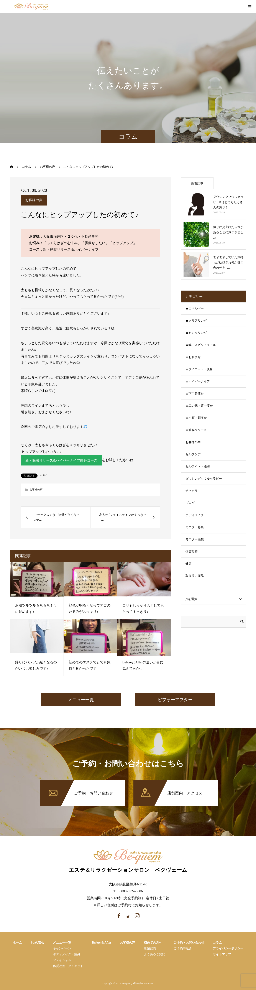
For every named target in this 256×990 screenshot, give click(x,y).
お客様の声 (34, 200)
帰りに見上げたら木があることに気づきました (228, 232)
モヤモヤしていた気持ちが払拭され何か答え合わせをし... (228, 262)
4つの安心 (37, 942)
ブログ (190, 503)
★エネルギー (194, 308)
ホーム (17, 942)
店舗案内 (150, 948)
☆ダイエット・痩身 (199, 369)
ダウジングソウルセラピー (203, 478)
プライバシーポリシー (228, 948)
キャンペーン (62, 948)
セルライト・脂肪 (197, 466)
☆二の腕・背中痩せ (199, 405)
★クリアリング (196, 320)
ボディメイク (194, 515)
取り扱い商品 (194, 575)
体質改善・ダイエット (68, 966)
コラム (217, 942)
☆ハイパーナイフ (197, 381)
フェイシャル (62, 960)
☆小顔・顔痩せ (196, 417)
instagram (239, 7)
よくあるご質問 (154, 954)
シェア (44, 475)
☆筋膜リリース (196, 430)
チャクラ (191, 490)
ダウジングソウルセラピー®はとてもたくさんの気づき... (228, 202)
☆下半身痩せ (194, 393)
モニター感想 (194, 539)
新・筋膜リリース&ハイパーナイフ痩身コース (61, 460)
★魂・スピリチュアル (200, 345)
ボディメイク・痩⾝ (66, 954)
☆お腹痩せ (193, 357)
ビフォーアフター (175, 699)
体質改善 (191, 551)
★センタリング (196, 332)
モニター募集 (194, 527)
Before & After (101, 942)
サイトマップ (222, 954)
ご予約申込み (183, 948)
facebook (232, 7)
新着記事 (197, 183)
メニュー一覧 (81, 699)
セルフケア (193, 454)
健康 (188, 563)
